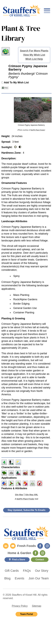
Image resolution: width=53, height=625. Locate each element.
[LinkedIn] (6, 546)
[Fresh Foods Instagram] (47, 546)
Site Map (19, 494)
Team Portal (26, 614)
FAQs (27, 570)
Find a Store (18, 559)
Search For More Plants (34, 50)
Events (19, 578)
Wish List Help (34, 59)
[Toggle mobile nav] (47, 11)
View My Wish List (34, 54)
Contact (39, 559)
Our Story (41, 570)
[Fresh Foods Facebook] (40, 546)
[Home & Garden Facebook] (35, 553)
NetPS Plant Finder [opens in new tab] (25, 499)
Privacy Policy (20, 605)
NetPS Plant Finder (38, 130)
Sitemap (36, 605)
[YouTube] (13, 546)
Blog (7, 578)
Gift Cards (12, 570)
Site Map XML (31, 494)
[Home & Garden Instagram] (42, 553)
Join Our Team (39, 578)
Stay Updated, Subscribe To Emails (26, 510)
